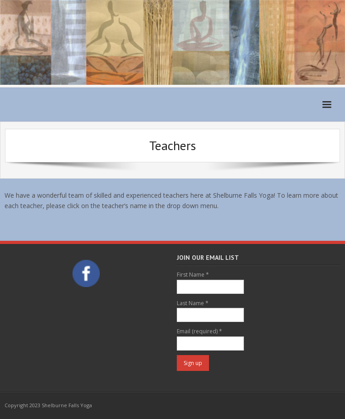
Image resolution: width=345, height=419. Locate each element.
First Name (193, 274)
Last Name (193, 303)
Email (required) (199, 331)
